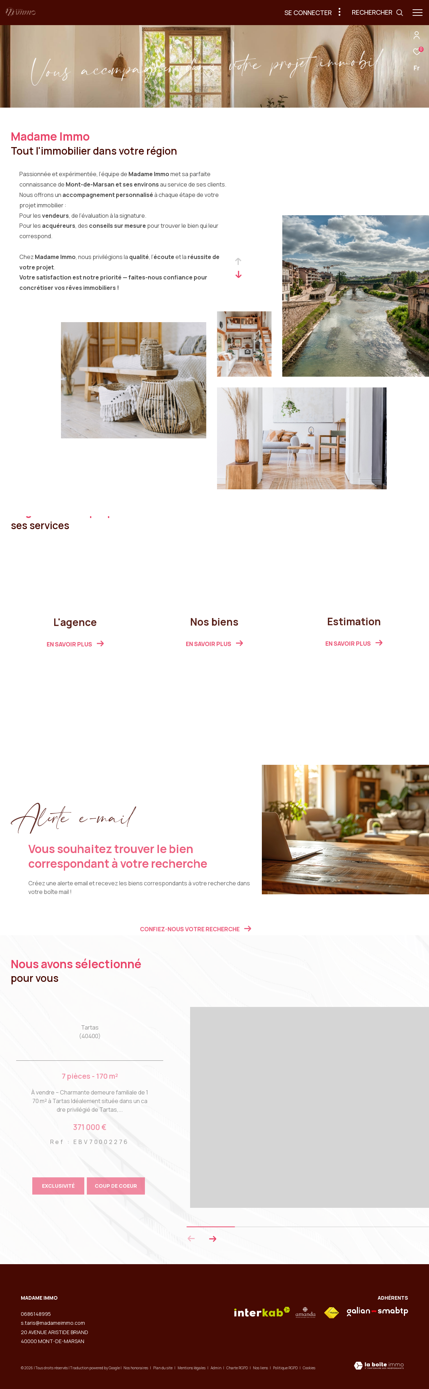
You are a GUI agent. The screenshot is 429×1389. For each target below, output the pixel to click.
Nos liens (261, 1367)
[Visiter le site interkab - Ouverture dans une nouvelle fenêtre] (262, 1312)
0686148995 (36, 1313)
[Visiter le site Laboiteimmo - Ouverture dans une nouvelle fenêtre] (378, 1366)
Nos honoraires (135, 1367)
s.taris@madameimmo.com (53, 1322)
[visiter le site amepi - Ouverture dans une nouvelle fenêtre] (306, 1312)
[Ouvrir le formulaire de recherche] (378, 12)
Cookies (309, 1368)
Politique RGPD (285, 1367)
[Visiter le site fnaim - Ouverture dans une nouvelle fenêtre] (331, 1313)
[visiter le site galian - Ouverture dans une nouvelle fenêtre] (377, 1311)
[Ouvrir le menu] (417, 12)
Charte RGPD (237, 1367)
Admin (216, 1367)
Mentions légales (192, 1367)
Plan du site (163, 1367)
